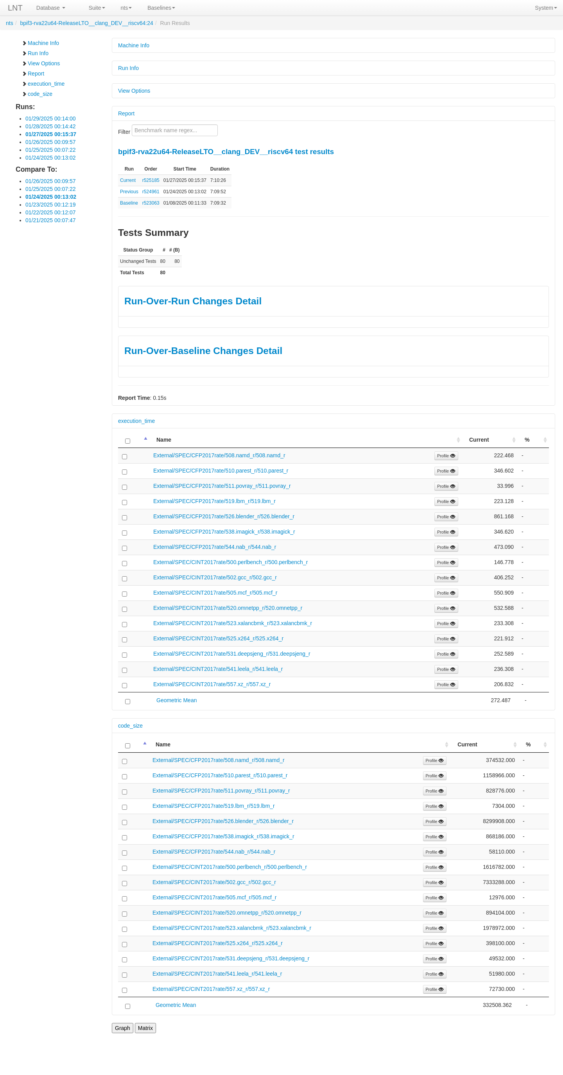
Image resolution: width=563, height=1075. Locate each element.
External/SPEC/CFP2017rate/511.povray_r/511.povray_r (222, 486)
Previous (129, 191)
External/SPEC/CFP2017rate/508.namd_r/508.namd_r (219, 455)
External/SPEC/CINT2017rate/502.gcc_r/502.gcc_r (215, 577)
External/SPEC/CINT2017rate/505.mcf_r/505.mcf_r (215, 593)
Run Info (35, 53)
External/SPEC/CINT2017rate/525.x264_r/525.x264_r (218, 638)
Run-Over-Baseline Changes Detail (203, 350)
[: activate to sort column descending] (133, 440)
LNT (15, 8)
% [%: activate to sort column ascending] (527, 440)
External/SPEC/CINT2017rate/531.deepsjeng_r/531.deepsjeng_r (231, 654)
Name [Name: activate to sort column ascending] (163, 440)
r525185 (151, 180)
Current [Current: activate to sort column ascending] (479, 440)
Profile (446, 455)
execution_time (43, 84)
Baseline (129, 203)
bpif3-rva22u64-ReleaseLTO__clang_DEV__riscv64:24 (86, 23)
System (546, 8)
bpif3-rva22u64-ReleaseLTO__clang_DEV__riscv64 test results (226, 151)
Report (33, 73)
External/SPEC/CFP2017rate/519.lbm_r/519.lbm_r (214, 501)
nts (126, 8)
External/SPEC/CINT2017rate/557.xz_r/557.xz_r (212, 684)
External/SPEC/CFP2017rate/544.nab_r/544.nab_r (214, 547)
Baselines (161, 8)
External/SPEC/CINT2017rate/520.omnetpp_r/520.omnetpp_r (227, 608)
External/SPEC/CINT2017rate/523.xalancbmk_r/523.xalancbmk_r (232, 623)
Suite (97, 8)
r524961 (151, 191)
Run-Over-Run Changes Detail (193, 301)
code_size (37, 94)
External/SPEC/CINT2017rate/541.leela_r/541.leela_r (218, 669)
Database (50, 8)
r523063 (151, 203)
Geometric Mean (176, 700)
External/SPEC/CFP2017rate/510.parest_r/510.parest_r (221, 470)
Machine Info (40, 43)
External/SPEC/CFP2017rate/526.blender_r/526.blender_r (223, 516)
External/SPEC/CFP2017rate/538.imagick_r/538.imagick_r (224, 532)
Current (128, 180)
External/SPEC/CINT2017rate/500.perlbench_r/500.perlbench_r (230, 562)
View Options (41, 63)
